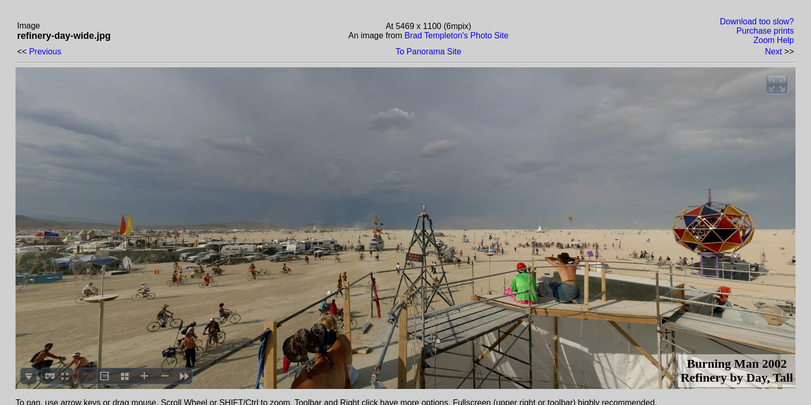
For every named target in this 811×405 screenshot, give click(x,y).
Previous (45, 51)
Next (773, 51)
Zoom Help (774, 40)
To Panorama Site (428, 51)
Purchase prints (765, 30)
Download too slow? (757, 21)
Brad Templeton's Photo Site (456, 35)
